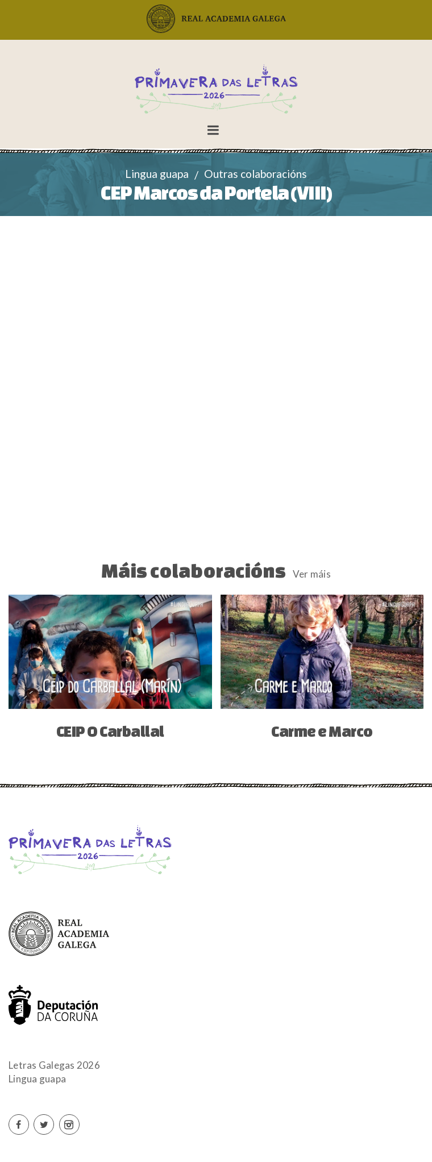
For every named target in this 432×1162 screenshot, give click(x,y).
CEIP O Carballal (110, 731)
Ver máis (312, 574)
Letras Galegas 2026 (54, 1065)
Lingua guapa (157, 173)
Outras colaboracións (255, 173)
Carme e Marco (322, 731)
